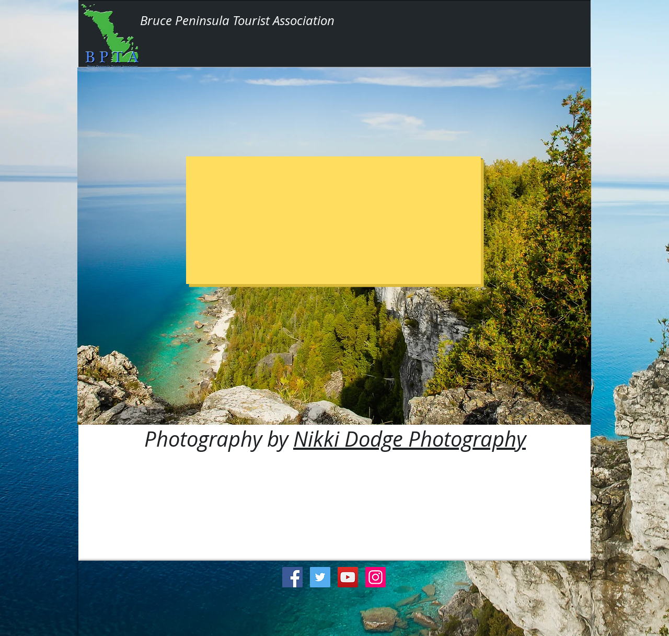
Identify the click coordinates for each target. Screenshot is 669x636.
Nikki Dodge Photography (409, 439)
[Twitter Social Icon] (320, 577)
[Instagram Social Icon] (375, 577)
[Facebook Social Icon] (292, 577)
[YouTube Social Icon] (348, 577)
